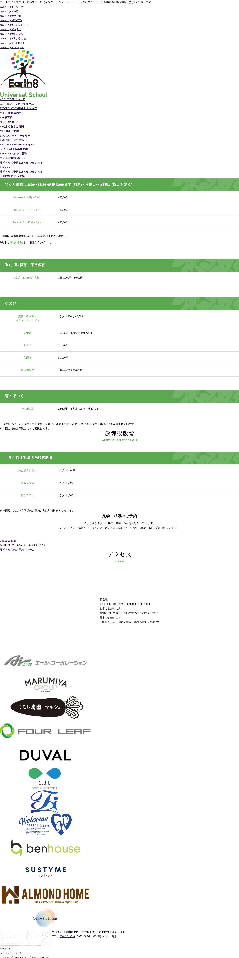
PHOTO (11, 20)
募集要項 (12, 33)
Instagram (12, 47)
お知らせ (12, 6)
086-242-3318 (8, 540)
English (10, 29)
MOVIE (11, 15)
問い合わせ (13, 38)
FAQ (9, 11)
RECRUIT (12, 43)
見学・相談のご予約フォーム (17, 549)
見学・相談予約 (21, 162)
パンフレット (14, 24)
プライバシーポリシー (13, 953)
